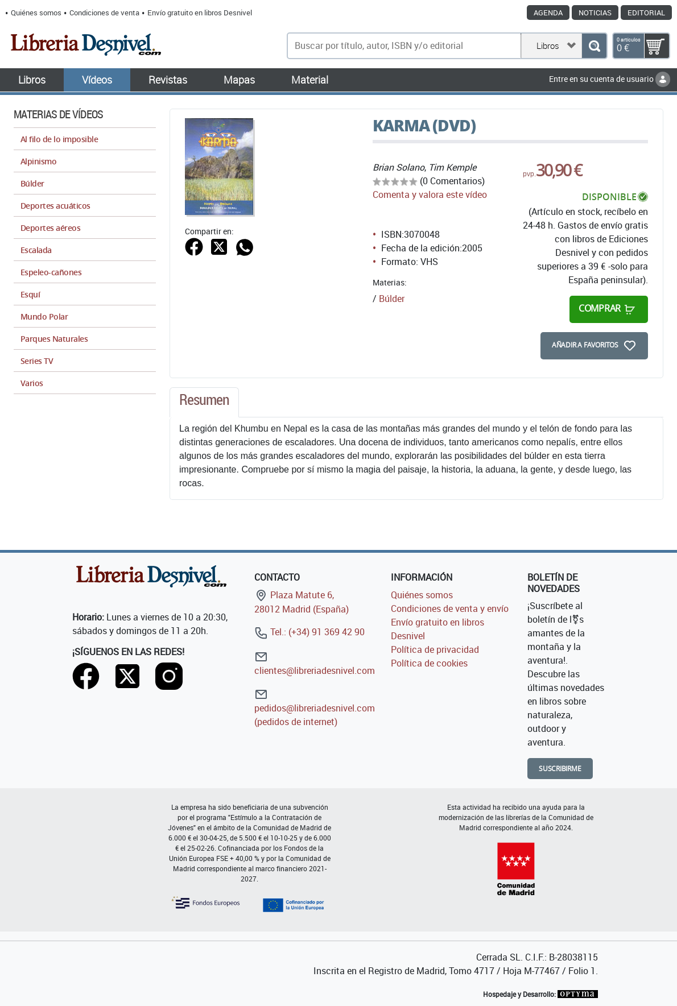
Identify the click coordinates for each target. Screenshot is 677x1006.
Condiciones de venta (104, 12)
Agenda (548, 12)
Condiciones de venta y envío (450, 608)
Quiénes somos (36, 12)
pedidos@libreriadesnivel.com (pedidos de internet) (314, 708)
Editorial (646, 12)
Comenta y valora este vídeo (430, 194)
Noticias (595, 12)
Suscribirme (560, 768)
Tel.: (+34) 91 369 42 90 (309, 632)
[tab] (204, 402)
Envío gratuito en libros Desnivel (199, 12)
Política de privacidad (435, 649)
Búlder (391, 298)
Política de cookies (429, 663)
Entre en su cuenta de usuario (609, 78)
